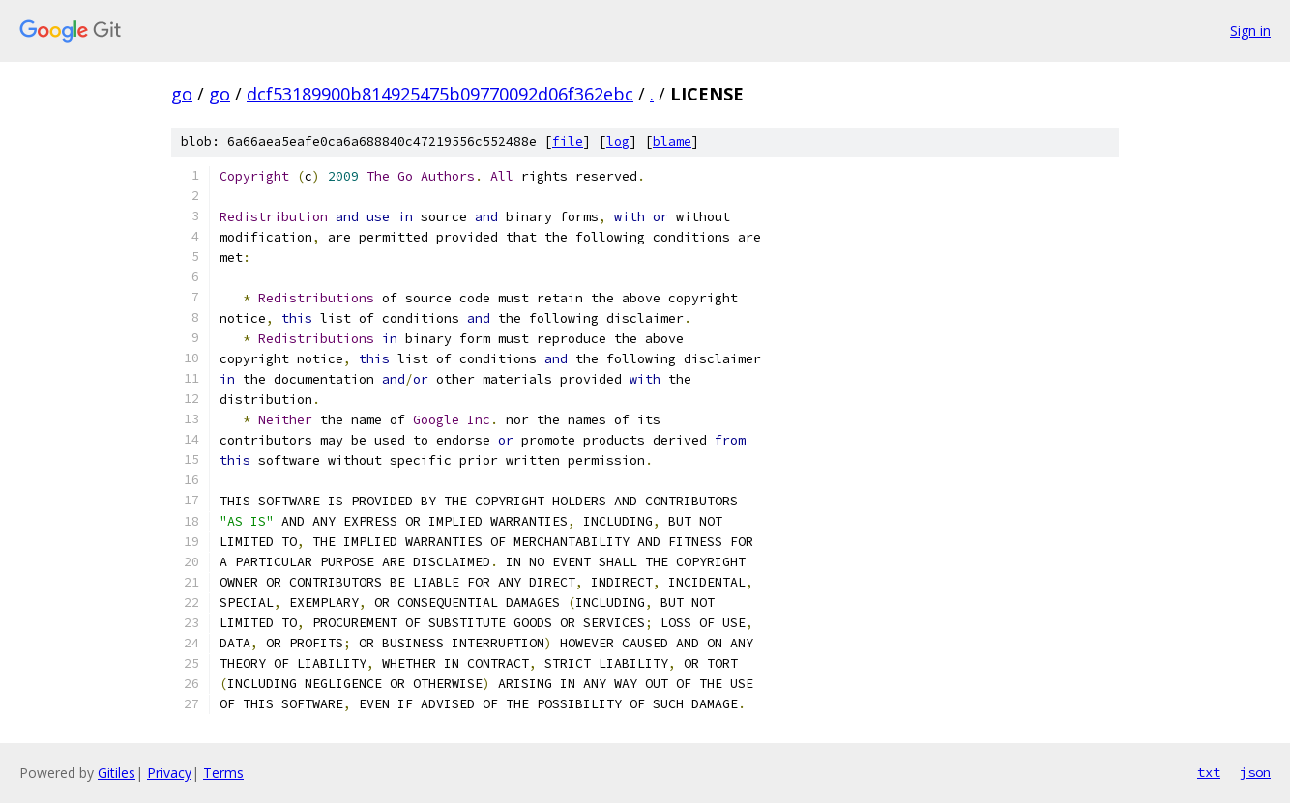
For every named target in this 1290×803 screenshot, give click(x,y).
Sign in (1250, 30)
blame (672, 141)
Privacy (169, 772)
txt (1208, 772)
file (567, 141)
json (1255, 772)
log (618, 141)
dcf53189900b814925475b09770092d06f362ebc (440, 93)
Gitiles (116, 772)
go (181, 93)
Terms (223, 772)
